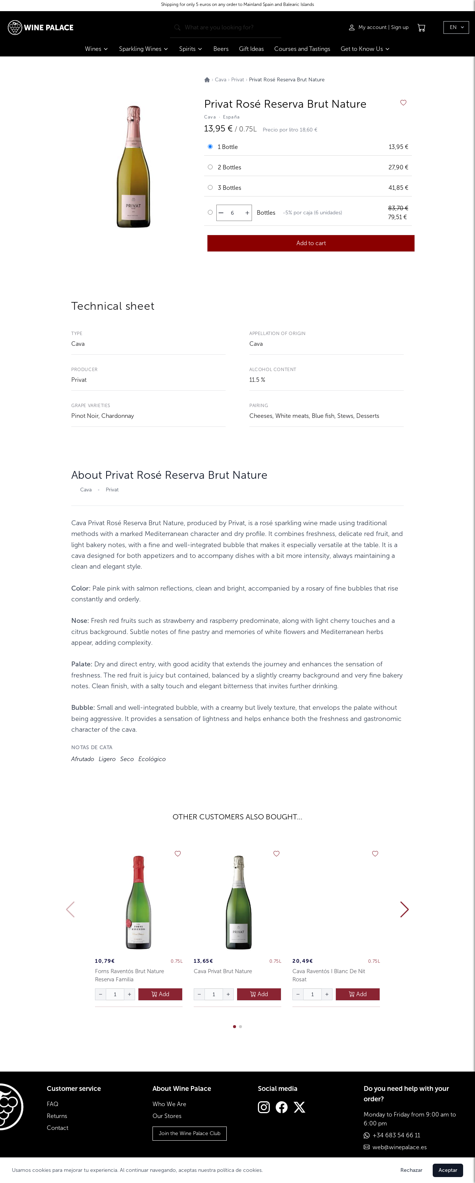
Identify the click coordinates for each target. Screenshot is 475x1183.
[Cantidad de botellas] (232, 213)
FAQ (52, 1104)
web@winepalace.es (400, 1147)
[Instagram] (264, 1108)
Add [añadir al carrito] (160, 994)
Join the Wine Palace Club (189, 1133)
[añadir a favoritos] (403, 103)
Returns (57, 1116)
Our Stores (167, 1116)
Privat (78, 380)
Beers (221, 49)
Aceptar (448, 1170)
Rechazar (411, 1170)
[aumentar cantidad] (247, 213)
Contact (57, 1128)
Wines (97, 49)
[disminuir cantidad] (221, 213)
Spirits (191, 49)
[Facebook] (282, 1108)
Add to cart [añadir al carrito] (311, 243)
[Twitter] (299, 1108)
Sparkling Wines (144, 49)
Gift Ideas (251, 49)
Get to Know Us (365, 49)
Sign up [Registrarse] (400, 24)
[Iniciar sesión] (368, 24)
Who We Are (169, 1104)
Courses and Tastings (302, 49)
